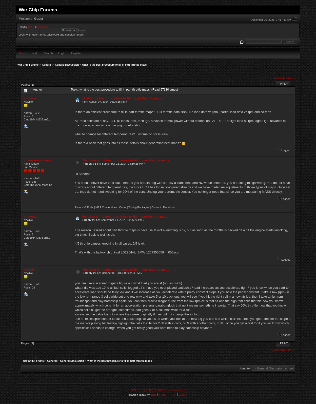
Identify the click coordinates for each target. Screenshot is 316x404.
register (43, 26)
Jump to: (245, 368)
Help (35, 53)
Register (76, 53)
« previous (278, 78)
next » (290, 78)
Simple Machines (174, 390)
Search (48, 53)
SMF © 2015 (155, 390)
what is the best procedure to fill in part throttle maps (122, 98)
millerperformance (38, 160)
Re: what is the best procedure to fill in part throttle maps (126, 160)
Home (23, 53)
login (31, 26)
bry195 (29, 269)
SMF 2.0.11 (138, 390)
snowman (31, 98)
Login (61, 53)
